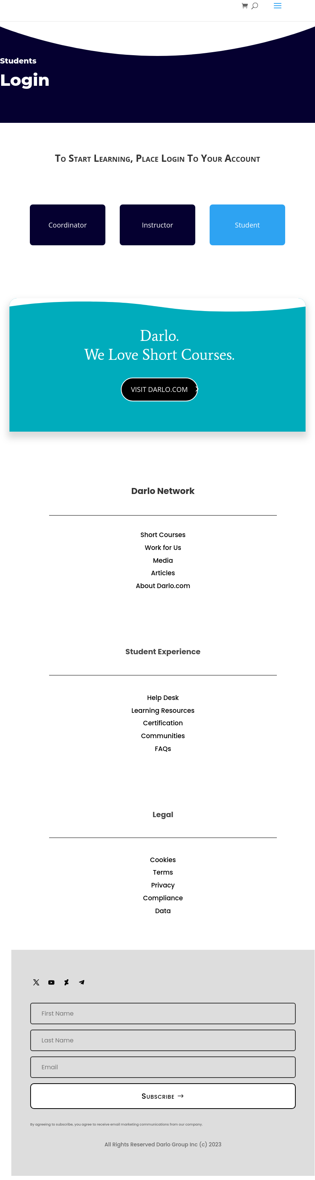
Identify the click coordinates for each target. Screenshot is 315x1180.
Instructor (157, 224)
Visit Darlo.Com (159, 389)
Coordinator (67, 224)
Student (247, 224)
